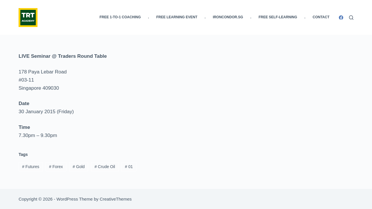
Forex (56, 166)
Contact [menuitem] (321, 17)
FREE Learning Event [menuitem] (176, 17)
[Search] (351, 17)
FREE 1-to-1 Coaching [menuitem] (120, 17)
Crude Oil (104, 166)
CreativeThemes (116, 199)
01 (129, 166)
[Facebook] (341, 17)
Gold (79, 166)
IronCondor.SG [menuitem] (228, 17)
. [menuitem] (148, 17)
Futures (30, 166)
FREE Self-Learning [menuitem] (278, 17)
